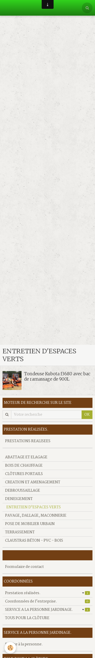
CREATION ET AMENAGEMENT (32, 482)
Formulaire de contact (24, 567)
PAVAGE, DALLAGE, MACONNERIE (35, 516)
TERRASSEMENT (20, 532)
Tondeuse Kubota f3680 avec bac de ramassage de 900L (57, 376)
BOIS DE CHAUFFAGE (24, 466)
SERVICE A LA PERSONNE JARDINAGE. (47, 610)
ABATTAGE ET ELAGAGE (26, 457)
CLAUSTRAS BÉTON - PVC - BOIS (34, 541)
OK (87, 415)
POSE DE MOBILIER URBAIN (30, 524)
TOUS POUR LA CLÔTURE (27, 618)
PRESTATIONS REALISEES (27, 441)
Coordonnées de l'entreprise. (47, 601)
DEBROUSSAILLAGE (22, 491)
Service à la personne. (24, 644)
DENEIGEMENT (19, 499)
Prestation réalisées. (47, 593)
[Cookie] (10, 647)
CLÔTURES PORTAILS (24, 474)
